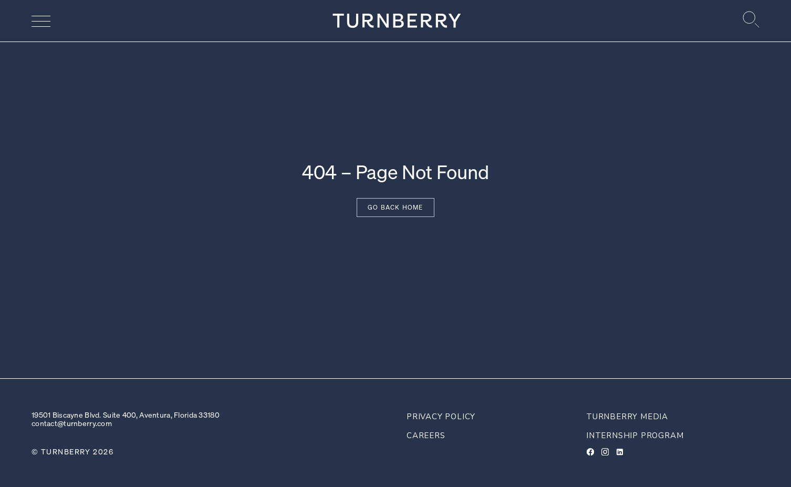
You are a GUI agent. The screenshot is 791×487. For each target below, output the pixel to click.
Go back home (395, 207)
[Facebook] (590, 451)
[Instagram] (605, 451)
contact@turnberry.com (72, 423)
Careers (426, 435)
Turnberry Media (627, 416)
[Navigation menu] (41, 21)
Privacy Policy (441, 416)
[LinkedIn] (620, 451)
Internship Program (634, 435)
